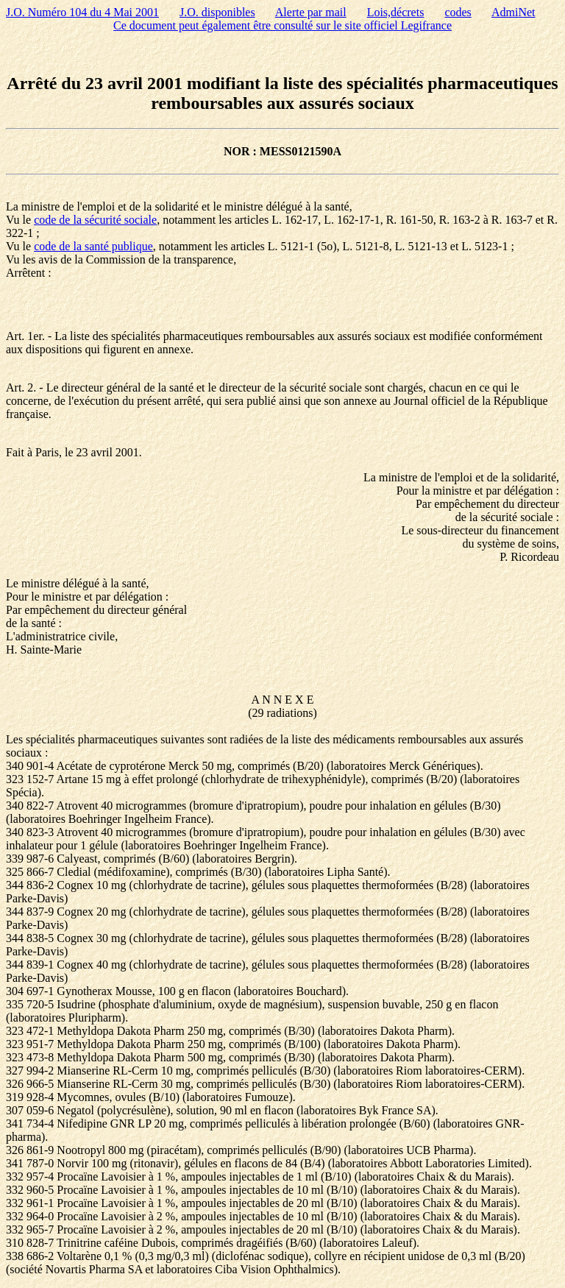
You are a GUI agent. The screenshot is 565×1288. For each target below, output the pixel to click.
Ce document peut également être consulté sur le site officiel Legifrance (282, 25)
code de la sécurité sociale (95, 219)
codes (457, 12)
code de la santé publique (93, 246)
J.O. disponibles (217, 12)
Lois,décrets (395, 12)
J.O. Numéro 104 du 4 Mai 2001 (82, 12)
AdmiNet (513, 12)
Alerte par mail (311, 12)
